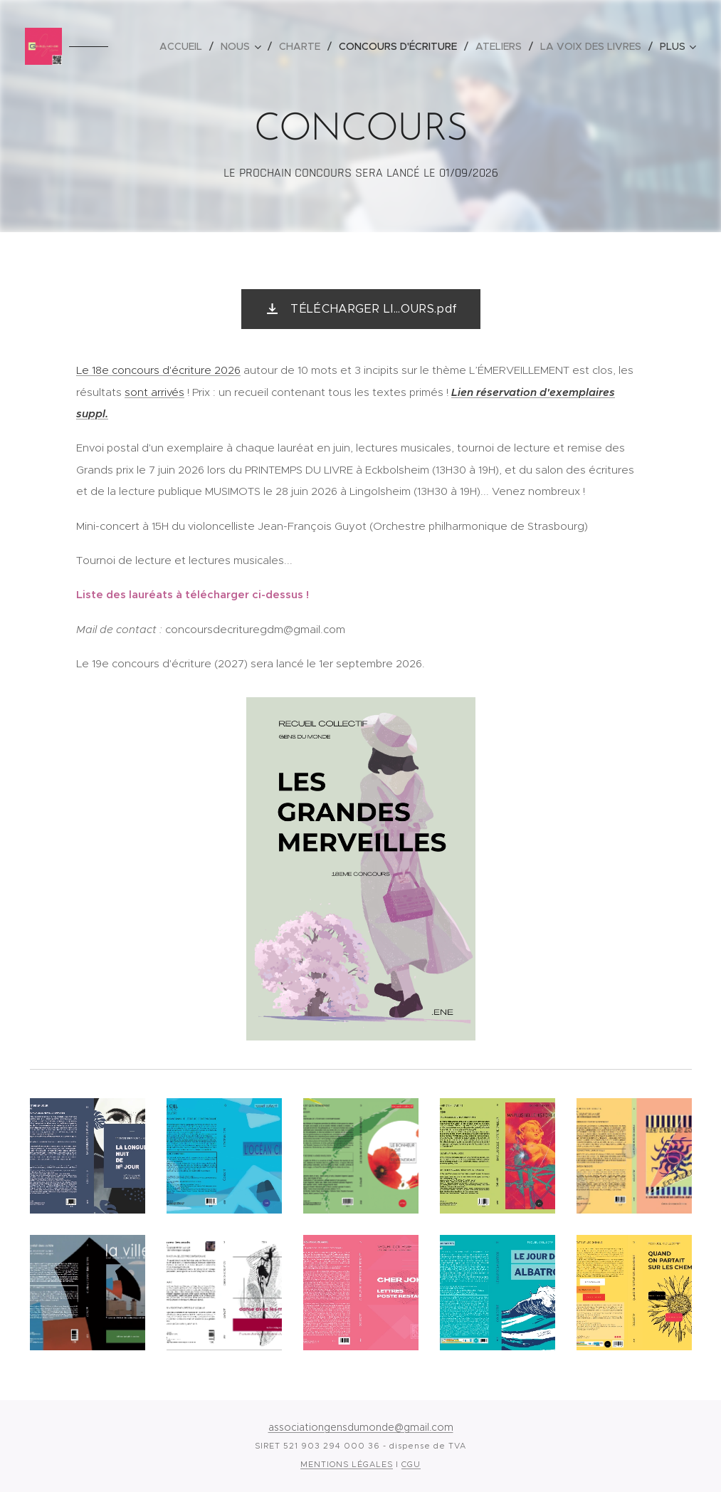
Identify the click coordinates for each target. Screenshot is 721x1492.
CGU (411, 1464)
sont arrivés (154, 392)
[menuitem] (185, 46)
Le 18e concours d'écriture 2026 (158, 370)
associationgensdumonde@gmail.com (360, 1427)
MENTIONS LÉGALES (346, 1464)
